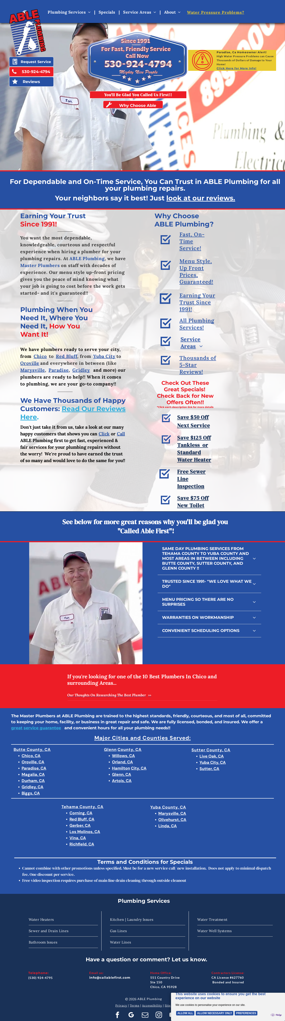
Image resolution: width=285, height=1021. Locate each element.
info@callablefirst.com (109, 978)
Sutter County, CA (210, 750)
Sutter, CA (209, 768)
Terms (134, 1005)
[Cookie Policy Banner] (228, 1005)
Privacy (121, 1005)
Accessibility (152, 1005)
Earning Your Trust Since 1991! (197, 318)
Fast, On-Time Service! (192, 256)
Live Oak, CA (212, 756)
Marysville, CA (172, 813)
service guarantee (42, 728)
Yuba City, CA (213, 762)
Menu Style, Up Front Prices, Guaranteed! (196, 293)
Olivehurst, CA (172, 819)
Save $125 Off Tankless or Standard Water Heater (194, 470)
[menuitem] (69, 12)
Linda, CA (167, 826)
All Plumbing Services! (196, 336)
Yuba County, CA (168, 807)
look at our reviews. (200, 198)
